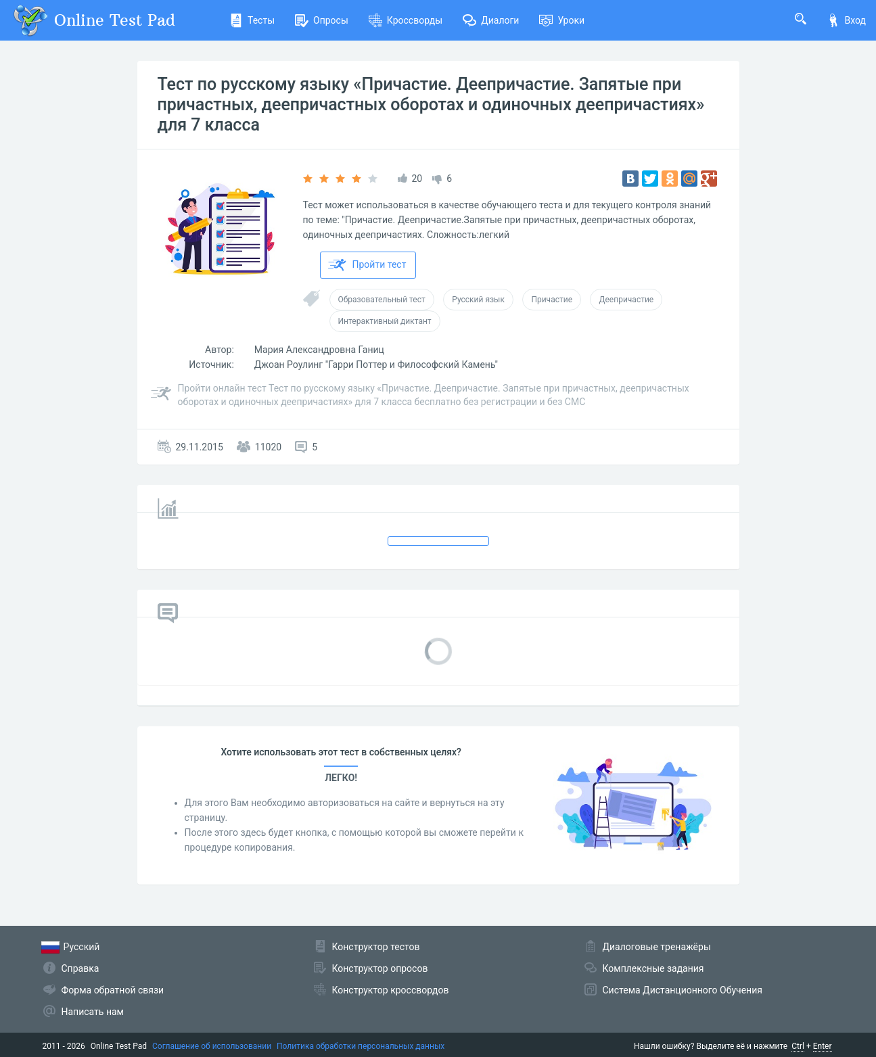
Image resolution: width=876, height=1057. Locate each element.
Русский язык (478, 299)
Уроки (561, 20)
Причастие (551, 299)
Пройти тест (367, 265)
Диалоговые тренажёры (657, 946)
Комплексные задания (653, 968)
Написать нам (93, 1011)
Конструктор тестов (376, 946)
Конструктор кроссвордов (390, 990)
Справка (80, 968)
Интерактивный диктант (385, 321)
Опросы (321, 20)
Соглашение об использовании (211, 1046)
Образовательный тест (381, 299)
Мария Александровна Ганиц (319, 349)
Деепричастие (626, 299)
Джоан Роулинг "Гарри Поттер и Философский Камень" (376, 364)
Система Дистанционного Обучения (682, 990)
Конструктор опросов (380, 968)
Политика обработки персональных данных (360, 1046)
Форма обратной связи (113, 990)
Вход (846, 20)
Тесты (252, 20)
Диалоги (491, 20)
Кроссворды (405, 20)
